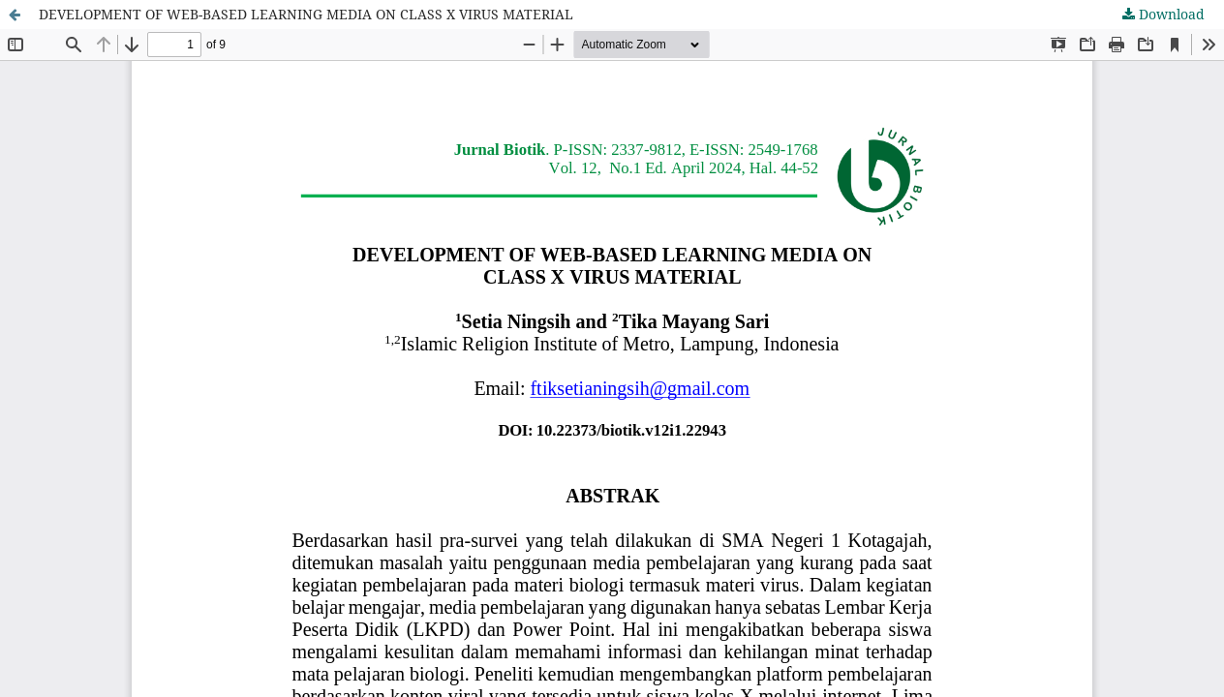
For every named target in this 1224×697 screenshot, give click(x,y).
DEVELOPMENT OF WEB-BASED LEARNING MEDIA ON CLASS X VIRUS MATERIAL (306, 14)
